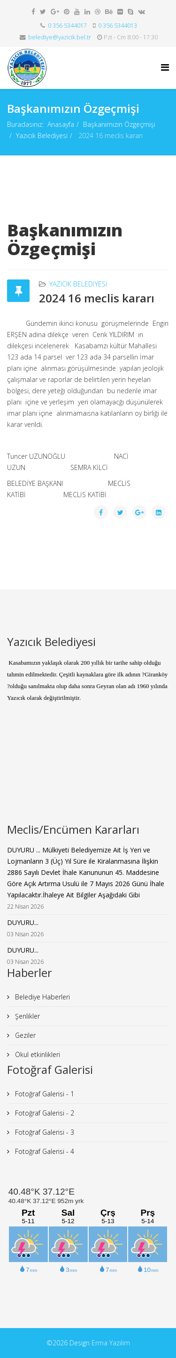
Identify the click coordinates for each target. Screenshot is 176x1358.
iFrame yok (88, 774)
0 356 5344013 (117, 25)
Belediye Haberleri (41, 996)
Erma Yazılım (111, 1342)
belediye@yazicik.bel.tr (59, 37)
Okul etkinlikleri (36, 1054)
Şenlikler (26, 1016)
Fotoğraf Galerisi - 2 (43, 1112)
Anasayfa (60, 124)
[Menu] (165, 67)
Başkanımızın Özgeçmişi (119, 124)
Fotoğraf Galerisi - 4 (43, 1151)
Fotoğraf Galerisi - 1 (43, 1093)
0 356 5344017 (67, 25)
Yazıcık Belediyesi (42, 135)
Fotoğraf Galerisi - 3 (43, 1132)
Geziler (24, 1035)
